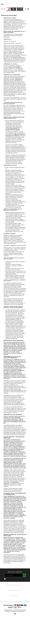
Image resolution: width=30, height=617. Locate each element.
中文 (3, 4)
